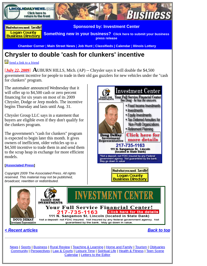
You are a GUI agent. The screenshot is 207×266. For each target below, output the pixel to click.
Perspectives (40, 251)
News (14, 247)
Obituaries (157, 247)
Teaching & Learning (88, 247)
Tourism (141, 247)
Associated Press (20, 165)
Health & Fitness (131, 251)
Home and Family (119, 247)
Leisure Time (85, 251)
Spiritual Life (107, 251)
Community (19, 251)
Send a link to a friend (24, 62)
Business (40, 247)
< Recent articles (21, 230)
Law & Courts (63, 251)
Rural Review (60, 247)
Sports (26, 247)
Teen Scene (155, 251)
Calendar (71, 255)
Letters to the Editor (95, 255)
